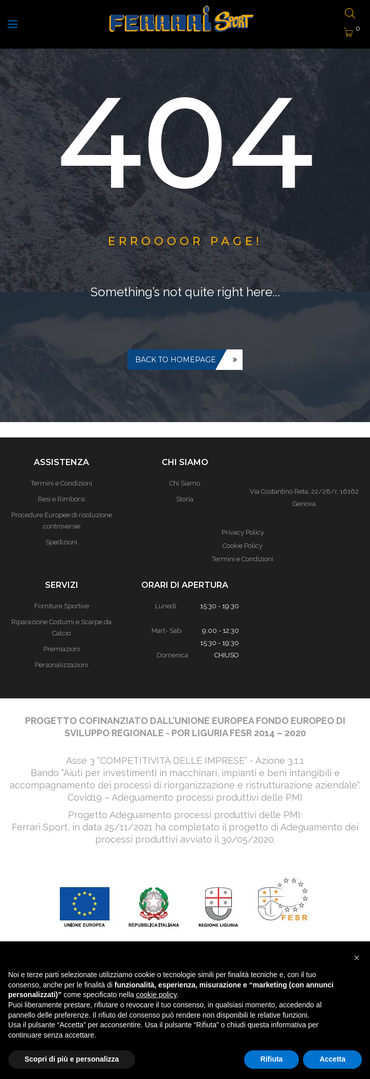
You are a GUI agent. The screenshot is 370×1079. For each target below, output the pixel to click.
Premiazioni (61, 649)
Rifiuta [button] (271, 1059)
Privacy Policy (243, 532)
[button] (357, 958)
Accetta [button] (332, 1059)
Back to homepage (175, 359)
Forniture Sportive (61, 606)
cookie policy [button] (156, 994)
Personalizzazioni (61, 665)
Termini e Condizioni (242, 559)
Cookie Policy (243, 545)
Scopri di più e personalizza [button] (72, 1059)
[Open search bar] (350, 14)
